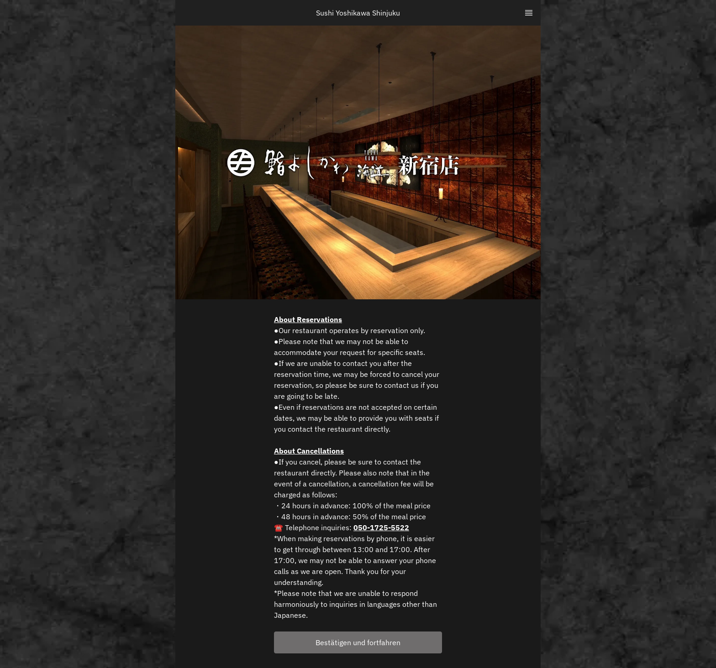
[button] (358, 642)
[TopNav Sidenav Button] (529, 13)
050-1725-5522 (381, 527)
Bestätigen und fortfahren (358, 642)
